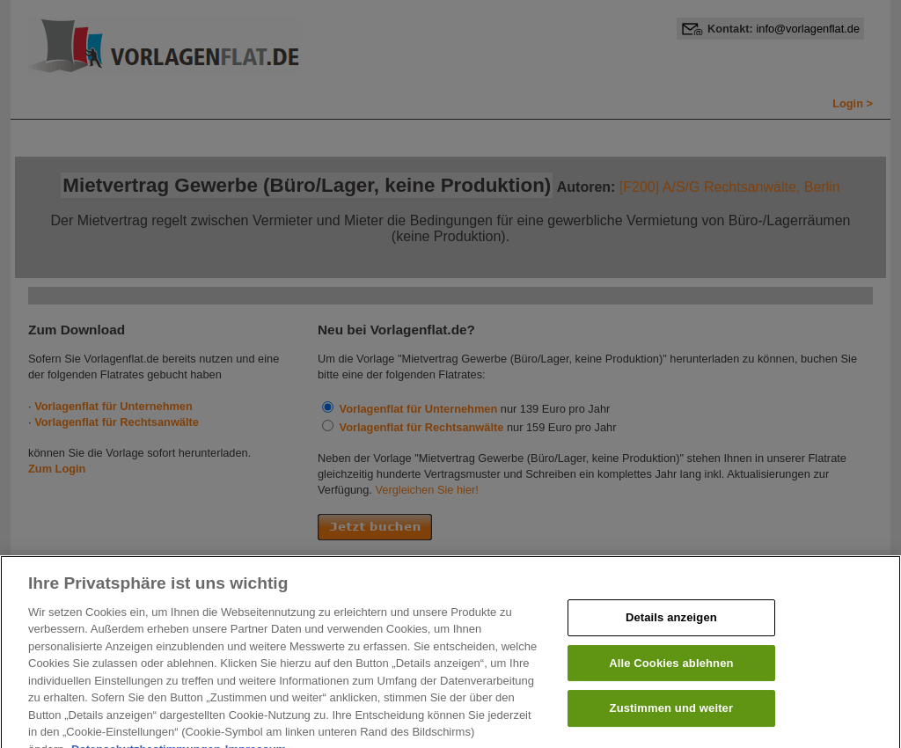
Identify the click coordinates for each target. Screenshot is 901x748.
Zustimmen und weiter (672, 715)
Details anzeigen (671, 624)
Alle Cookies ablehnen (671, 670)
